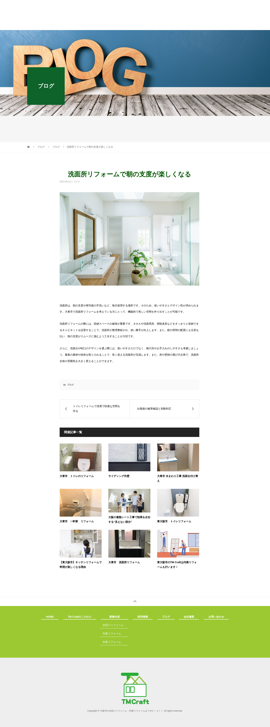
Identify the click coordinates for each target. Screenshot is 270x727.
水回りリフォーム (113, 624)
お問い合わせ (218, 25)
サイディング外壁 (118, 476)
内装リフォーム (112, 633)
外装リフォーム (112, 641)
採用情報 (139, 25)
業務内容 (112, 25)
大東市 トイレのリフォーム (77, 476)
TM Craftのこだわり (79, 25)
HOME (48, 25)
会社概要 (189, 25)
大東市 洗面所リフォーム (124, 562)
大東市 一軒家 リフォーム (77, 521)
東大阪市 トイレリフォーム (174, 521)
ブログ (164, 25)
